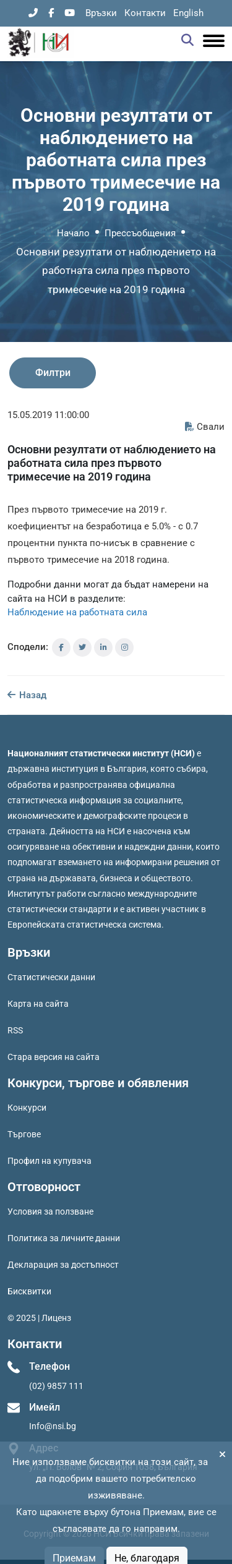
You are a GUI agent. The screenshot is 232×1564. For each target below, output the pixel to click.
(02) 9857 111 (56, 1386)
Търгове (24, 1134)
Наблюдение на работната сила (77, 612)
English (188, 13)
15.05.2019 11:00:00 (48, 415)
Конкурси (26, 1108)
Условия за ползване (50, 1211)
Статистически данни (51, 977)
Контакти (145, 13)
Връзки (101, 13)
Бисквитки (29, 1291)
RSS (15, 1030)
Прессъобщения (140, 233)
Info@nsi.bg (52, 1426)
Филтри (53, 372)
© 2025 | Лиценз (39, 1318)
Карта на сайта (38, 1004)
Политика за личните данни (63, 1238)
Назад (26, 695)
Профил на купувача (49, 1161)
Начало (73, 233)
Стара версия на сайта (53, 1057)
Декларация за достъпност (63, 1265)
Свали (205, 426)
